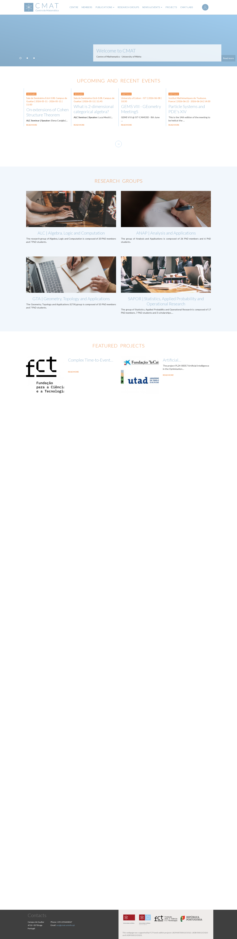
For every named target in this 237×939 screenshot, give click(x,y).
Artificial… (172, 359)
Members (87, 7)
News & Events (152, 7)
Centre (73, 7)
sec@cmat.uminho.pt (65, 925)
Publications (104, 7)
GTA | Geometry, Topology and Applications (71, 298)
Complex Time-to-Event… (90, 359)
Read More (73, 372)
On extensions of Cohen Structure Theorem (47, 112)
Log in (205, 7)
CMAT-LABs (186, 7)
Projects (171, 7)
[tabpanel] (118, 40)
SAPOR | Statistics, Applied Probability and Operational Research (166, 301)
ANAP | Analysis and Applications (166, 232)
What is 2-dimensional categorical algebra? (94, 109)
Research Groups (128, 7)
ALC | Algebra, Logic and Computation (71, 232)
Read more (228, 58)
